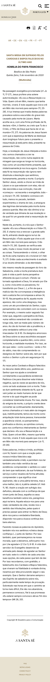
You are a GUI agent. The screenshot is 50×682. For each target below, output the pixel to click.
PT (40, 40)
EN (20, 40)
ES (26, 40)
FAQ (25, 663)
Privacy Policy (25, 675)
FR (31, 40)
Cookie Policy (25, 671)
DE (15, 40)
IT (36, 40)
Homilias (6, 17)
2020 (14, 17)
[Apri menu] (46, 6)
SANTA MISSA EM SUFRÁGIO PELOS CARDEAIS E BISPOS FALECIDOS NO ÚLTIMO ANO (25, 58)
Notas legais (25, 667)
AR (9, 40)
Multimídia (25, 80)
